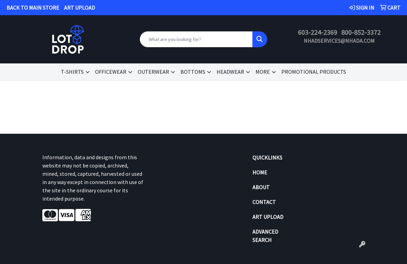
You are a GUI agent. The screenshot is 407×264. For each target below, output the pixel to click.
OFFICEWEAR (110, 71)
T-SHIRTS (72, 71)
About (261, 187)
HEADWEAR (230, 71)
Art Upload (267, 216)
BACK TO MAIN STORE (33, 7)
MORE (262, 71)
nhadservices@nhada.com (339, 40)
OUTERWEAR (153, 71)
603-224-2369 (317, 32)
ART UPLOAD (79, 7)
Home (259, 172)
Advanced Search (265, 235)
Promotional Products (313, 71)
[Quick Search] (196, 39)
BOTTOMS (192, 71)
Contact (264, 202)
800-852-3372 (360, 32)
